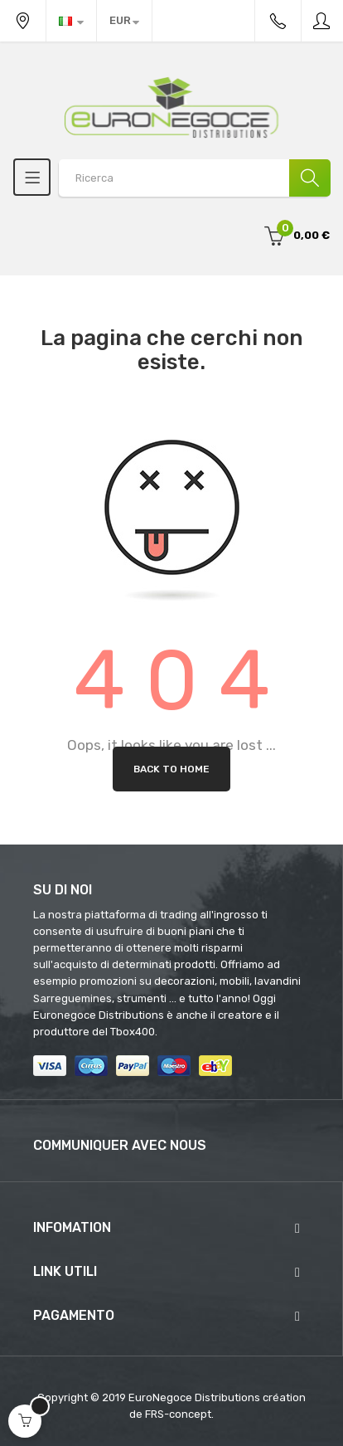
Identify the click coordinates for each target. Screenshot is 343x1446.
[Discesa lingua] (71, 20)
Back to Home (171, 769)
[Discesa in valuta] (124, 20)
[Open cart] (24, 1421)
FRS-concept (178, 1414)
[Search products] (194, 178)
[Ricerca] (310, 178)
